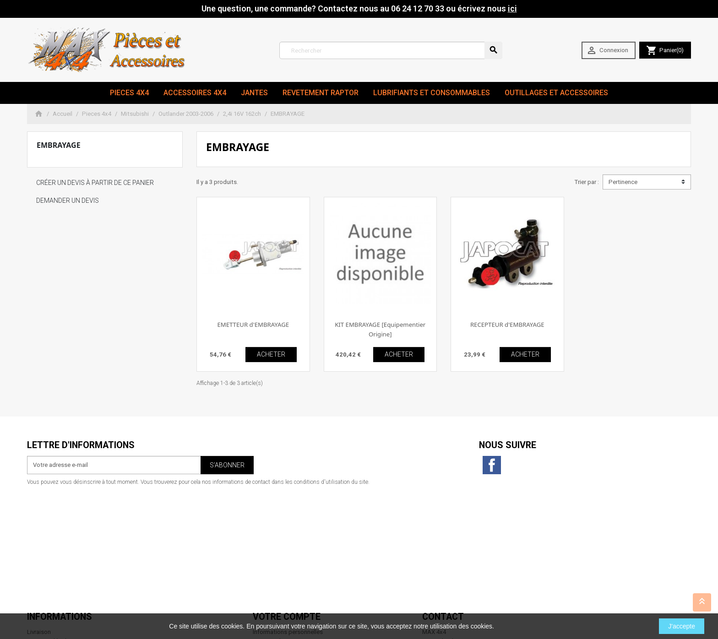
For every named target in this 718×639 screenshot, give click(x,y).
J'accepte (681, 626)
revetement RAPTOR (321, 92)
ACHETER (271, 354)
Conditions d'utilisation (58, 533)
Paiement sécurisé (51, 551)
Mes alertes (268, 560)
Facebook (492, 465)
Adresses (265, 542)
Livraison (39, 515)
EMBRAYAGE (59, 145)
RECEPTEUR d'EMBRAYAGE (507, 324)
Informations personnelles (288, 515)
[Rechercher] (390, 50)
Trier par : (586, 182)
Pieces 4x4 (129, 92)
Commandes (270, 523)
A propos (39, 542)
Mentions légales (50, 523)
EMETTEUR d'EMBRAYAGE (253, 324)
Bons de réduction (277, 551)
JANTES (254, 92)
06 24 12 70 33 (480, 596)
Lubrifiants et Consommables (431, 92)
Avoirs (261, 533)
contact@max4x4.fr (473, 587)
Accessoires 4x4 (194, 92)
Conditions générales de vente (68, 560)
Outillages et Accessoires (556, 92)
